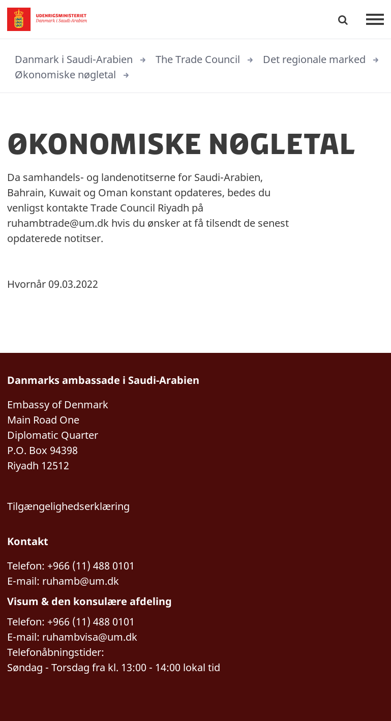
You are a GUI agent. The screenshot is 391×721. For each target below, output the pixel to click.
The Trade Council (198, 59)
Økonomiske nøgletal (65, 74)
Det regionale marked (314, 59)
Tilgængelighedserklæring (68, 506)
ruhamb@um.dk (80, 581)
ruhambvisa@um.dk (89, 637)
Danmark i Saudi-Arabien (74, 59)
